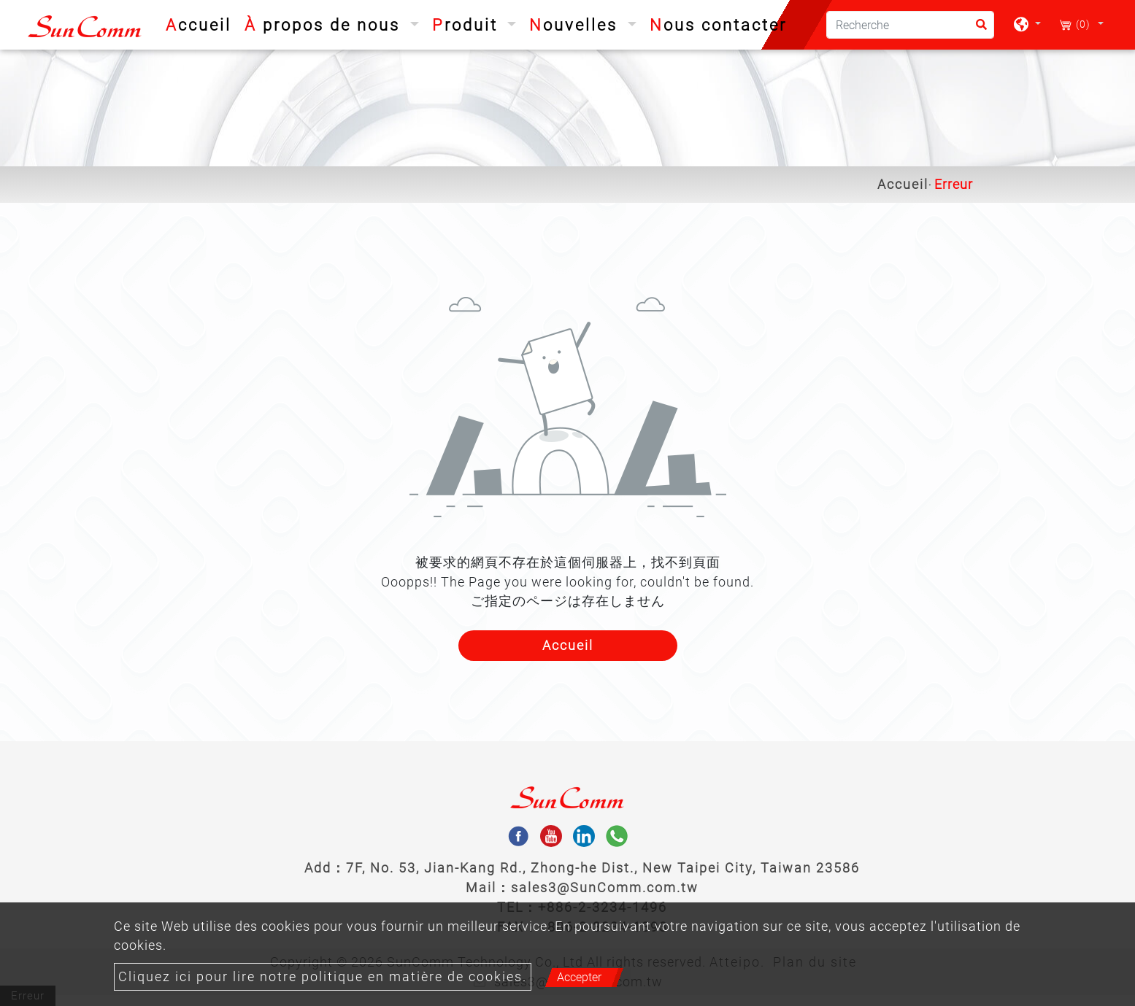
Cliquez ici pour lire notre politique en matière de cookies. (322, 977)
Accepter (579, 977)
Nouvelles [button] (576, 25)
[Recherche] (910, 25)
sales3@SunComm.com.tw (605, 887)
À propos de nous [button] (325, 25)
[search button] (977, 29)
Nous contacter (718, 25)
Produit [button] (468, 25)
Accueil (201, 23)
